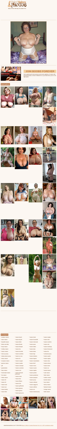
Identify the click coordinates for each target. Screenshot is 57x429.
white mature (46, 391)
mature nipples (33, 370)
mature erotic (18, 376)
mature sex (32, 389)
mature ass (4, 387)
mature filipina (18, 381)
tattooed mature (47, 387)
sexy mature (46, 382)
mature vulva (46, 360)
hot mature (3, 375)
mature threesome (47, 349)
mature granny (18, 390)
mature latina (32, 351)
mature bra (18, 349)
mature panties (33, 372)
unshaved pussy (47, 353)
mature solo (46, 344)
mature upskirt (46, 356)
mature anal (4, 384)
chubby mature (4, 349)
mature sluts (46, 339)
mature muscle (33, 368)
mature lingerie (33, 358)
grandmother (4, 368)
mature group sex (19, 393)
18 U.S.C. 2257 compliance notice (45, 425)
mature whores (47, 363)
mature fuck (18, 383)
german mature (4, 363)
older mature (46, 375)
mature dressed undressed (19, 373)
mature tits (46, 351)
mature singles (47, 337)
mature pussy (32, 379)
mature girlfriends (19, 385)
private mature (47, 379)
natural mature (47, 370)
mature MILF (32, 363)
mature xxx (46, 368)
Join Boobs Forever (40, 71)
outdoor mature (47, 377)
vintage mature (47, 389)
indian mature (4, 377)
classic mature (4, 351)
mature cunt (18, 370)
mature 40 (3, 382)
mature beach (18, 337)
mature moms (32, 365)
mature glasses (19, 388)
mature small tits (47, 342)
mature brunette (19, 351)
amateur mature (5, 337)
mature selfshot (33, 387)
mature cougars (19, 360)
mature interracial (33, 342)
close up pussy (4, 353)
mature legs (32, 353)
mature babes (4, 389)
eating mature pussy (6, 356)
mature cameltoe (19, 353)
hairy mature (4, 370)
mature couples (19, 363)
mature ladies (32, 346)
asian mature (4, 339)
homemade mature (5, 372)
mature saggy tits (33, 384)
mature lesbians (33, 356)
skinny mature (46, 384)
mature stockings (47, 346)
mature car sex (18, 356)
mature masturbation (34, 360)
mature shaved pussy (34, 391)
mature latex (32, 349)
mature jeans (32, 344)
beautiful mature (5, 342)
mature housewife (33, 339)
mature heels (32, 337)
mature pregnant (33, 377)
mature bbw (4, 391)
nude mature (46, 372)
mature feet (18, 378)
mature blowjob (19, 346)
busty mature (4, 346)
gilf (2, 365)
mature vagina (46, 358)
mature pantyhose (33, 375)
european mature (5, 360)
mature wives (46, 365)
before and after (5, 344)
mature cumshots (19, 368)
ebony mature (4, 358)
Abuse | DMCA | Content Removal (29, 425)
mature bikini (18, 342)
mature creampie (19, 365)
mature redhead (33, 382)
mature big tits (18, 339)
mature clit (17, 358)
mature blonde (18, 344)
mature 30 (3, 379)
